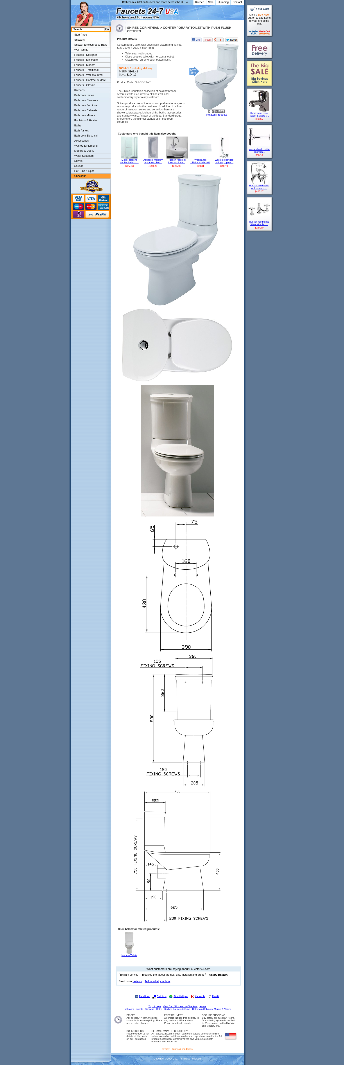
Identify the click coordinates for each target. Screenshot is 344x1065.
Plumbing (223, 2)
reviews (137, 981)
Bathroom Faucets (133, 1009)
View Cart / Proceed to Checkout (180, 1006)
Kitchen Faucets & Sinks (177, 1009)
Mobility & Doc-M (84, 150)
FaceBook (144, 996)
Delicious (162, 996)
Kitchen (199, 2)
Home (202, 1006)
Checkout (80, 176)
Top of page (155, 1006)
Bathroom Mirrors (84, 115)
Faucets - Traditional (86, 70)
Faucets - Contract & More (90, 80)
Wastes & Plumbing (86, 145)
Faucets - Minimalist (86, 59)
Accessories (81, 140)
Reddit (215, 996)
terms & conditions (182, 1049)
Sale (211, 2)
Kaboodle (200, 996)
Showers (79, 39)
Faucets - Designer (85, 54)
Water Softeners (84, 155)
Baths (77, 125)
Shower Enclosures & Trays (90, 44)
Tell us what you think (157, 981)
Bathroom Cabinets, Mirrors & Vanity (211, 1009)
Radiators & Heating (86, 120)
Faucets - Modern (84, 65)
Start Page (80, 34)
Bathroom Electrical (86, 135)
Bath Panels (81, 130)
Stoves (78, 160)
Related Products (216, 114)
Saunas (79, 165)
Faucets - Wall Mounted (88, 75)
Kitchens (79, 90)
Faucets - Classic (84, 85)
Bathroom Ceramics (86, 100)
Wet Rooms (81, 49)
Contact (237, 2)
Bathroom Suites (84, 95)
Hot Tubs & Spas (84, 171)
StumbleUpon (181, 996)
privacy (166, 1049)
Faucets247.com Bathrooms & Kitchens (113, 11)
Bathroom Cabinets (85, 110)
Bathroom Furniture (85, 105)
